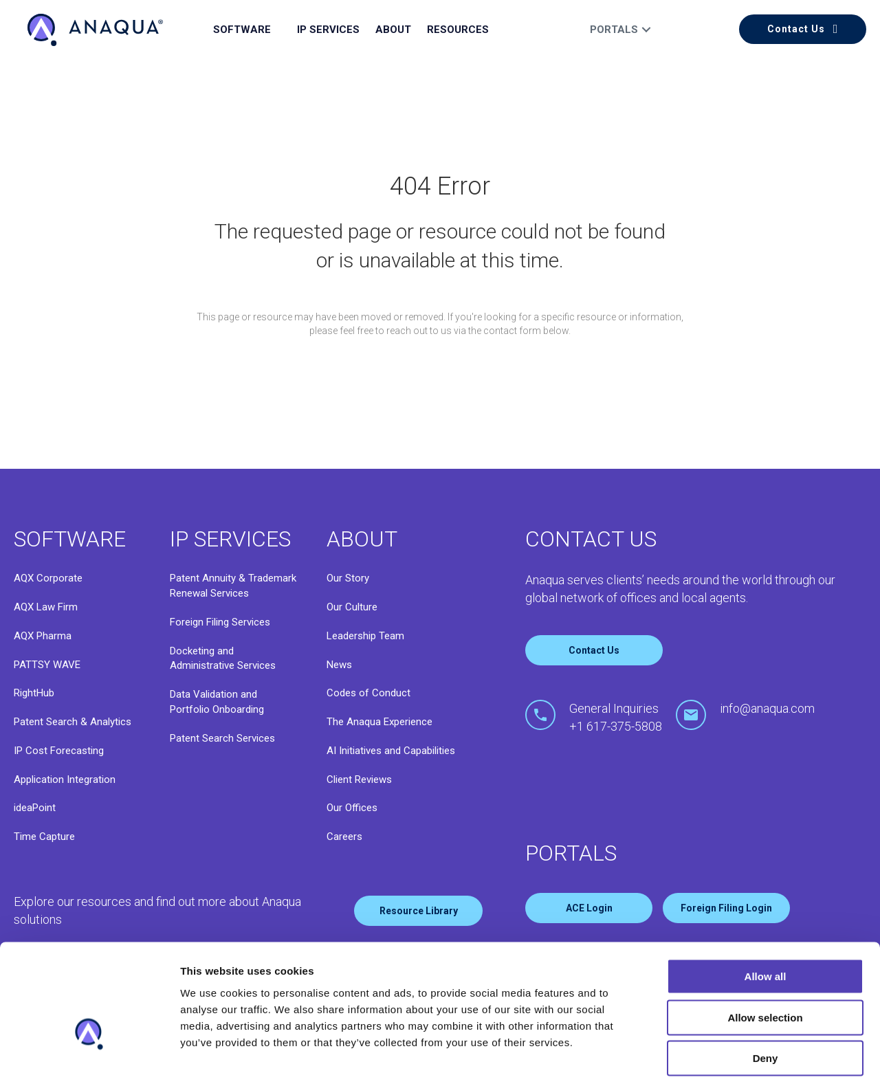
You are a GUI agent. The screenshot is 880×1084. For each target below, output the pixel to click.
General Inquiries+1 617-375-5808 (615, 717)
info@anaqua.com (767, 708)
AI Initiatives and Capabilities (391, 750)
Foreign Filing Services (220, 622)
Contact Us (594, 650)
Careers (344, 836)
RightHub (34, 693)
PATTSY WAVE (47, 665)
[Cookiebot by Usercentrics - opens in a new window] (89, 1057)
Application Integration (65, 779)
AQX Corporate (48, 578)
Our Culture (352, 607)
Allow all (765, 893)
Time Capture (44, 836)
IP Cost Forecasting (59, 750)
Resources (458, 29)
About (393, 29)
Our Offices (352, 807)
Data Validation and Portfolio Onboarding (217, 702)
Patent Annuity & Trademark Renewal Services (233, 585)
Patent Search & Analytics (72, 722)
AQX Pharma (43, 636)
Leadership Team (365, 636)
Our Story (348, 578)
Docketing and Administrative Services (223, 658)
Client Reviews (359, 779)
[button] (802, 28)
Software (242, 29)
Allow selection (764, 934)
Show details (212, 1057)
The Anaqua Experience (379, 722)
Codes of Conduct (368, 693)
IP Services (328, 29)
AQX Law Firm (46, 607)
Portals (614, 29)
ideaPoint (35, 807)
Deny (765, 975)
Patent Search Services (222, 738)
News (339, 665)
